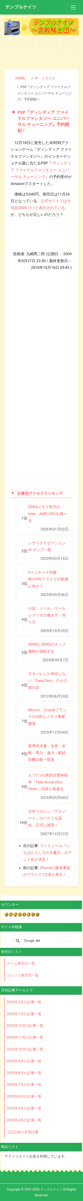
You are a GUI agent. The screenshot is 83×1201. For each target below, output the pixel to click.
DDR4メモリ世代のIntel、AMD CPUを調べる (47, 514)
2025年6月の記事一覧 (24, 1096)
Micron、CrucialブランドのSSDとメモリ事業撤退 (47, 717)
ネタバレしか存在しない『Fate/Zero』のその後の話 (47, 680)
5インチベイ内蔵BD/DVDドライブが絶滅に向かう (48, 579)
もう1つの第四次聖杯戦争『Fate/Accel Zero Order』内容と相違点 (48, 782)
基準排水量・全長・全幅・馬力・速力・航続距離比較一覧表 (47, 753)
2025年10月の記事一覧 (25, 1049)
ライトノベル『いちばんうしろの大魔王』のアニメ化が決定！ (47, 852)
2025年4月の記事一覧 (24, 1120)
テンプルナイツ (20, 7)
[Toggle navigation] (73, 7)
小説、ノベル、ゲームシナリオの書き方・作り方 (47, 615)
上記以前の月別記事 (23, 1132)
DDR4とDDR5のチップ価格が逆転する (47, 648)
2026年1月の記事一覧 (24, 1014)
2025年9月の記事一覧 (24, 1061)
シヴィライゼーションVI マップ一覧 (47, 546)
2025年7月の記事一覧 (24, 1084)
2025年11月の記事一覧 (25, 1037)
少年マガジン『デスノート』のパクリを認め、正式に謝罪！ (47, 818)
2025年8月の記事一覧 (24, 1073)
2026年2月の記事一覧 (24, 1002)
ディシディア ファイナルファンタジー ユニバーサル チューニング (41, 170)
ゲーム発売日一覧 (21, 963)
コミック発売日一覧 (23, 975)
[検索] (41, 940)
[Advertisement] (41, 52)
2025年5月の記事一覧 (24, 1108)
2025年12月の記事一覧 (25, 1025)
